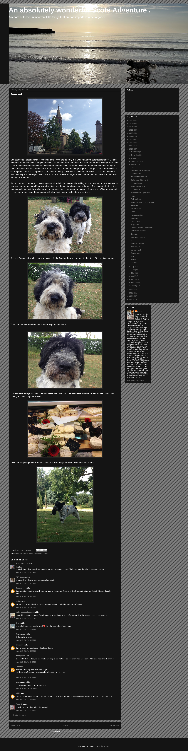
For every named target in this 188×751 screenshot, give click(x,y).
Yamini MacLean (22, 564)
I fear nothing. (136, 221)
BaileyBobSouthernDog (25, 612)
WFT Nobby (20, 577)
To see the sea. (136, 209)
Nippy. (133, 196)
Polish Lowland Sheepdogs (38, 554)
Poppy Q (19, 704)
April (133, 276)
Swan (18, 623)
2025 (131, 124)
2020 (131, 139)
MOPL (18, 693)
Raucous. (134, 263)
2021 (131, 136)
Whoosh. (134, 259)
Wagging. (134, 218)
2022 (131, 133)
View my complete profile (136, 380)
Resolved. (134, 205)
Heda (18, 601)
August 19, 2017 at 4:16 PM (26, 640)
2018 (131, 146)
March (133, 279)
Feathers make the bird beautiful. (143, 228)
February (134, 282)
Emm (18, 667)
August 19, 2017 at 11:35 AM (26, 618)
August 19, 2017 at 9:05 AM (26, 583)
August (134, 164)
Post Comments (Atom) (69, 732)
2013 (131, 299)
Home (65, 725)
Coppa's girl (20, 588)
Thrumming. (135, 253)
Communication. (137, 183)
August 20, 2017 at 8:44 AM (26, 699)
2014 (131, 296)
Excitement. (135, 234)
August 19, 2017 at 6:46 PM (26, 662)
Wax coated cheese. (138, 237)
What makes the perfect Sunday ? (143, 202)
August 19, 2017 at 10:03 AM (26, 607)
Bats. (133, 167)
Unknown (19, 645)
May (133, 273)
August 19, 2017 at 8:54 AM (26, 572)
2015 (131, 293)
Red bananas (136, 174)
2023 (131, 130)
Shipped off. (135, 224)
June (133, 270)
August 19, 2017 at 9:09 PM (26, 677)
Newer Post (15, 725)
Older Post (114, 725)
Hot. (132, 240)
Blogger (106, 746)
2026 (131, 120)
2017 (131, 149)
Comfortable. (135, 189)
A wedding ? (135, 247)
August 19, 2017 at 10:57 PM (26, 688)
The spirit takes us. (138, 243)
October (134, 158)
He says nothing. (137, 215)
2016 (131, 290)
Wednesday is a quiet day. (140, 193)
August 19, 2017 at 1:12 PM (26, 629)
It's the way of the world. (139, 180)
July (133, 267)
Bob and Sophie (22, 554)
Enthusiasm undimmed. (139, 231)
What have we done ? (139, 186)
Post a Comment (19, 715)
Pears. (133, 212)
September (135, 161)
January (134, 286)
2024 (131, 127)
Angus (140, 311)
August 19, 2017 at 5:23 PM (26, 651)
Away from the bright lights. (141, 170)
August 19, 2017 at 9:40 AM (26, 596)
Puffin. (133, 256)
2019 (131, 143)
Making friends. (136, 250)
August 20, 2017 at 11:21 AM (26, 710)
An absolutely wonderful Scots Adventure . (80, 10)
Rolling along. (136, 199)
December (135, 152)
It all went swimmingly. (139, 177)
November (135, 155)
